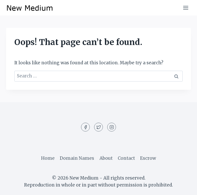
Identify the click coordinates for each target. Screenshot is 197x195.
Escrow (148, 158)
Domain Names (77, 158)
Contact (126, 158)
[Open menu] (185, 7)
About (106, 158)
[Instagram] (111, 127)
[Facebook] (85, 127)
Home (48, 158)
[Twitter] (98, 127)
